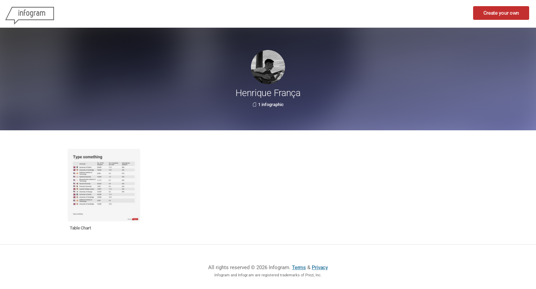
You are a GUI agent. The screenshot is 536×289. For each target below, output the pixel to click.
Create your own (501, 13)
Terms (299, 267)
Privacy (320, 267)
